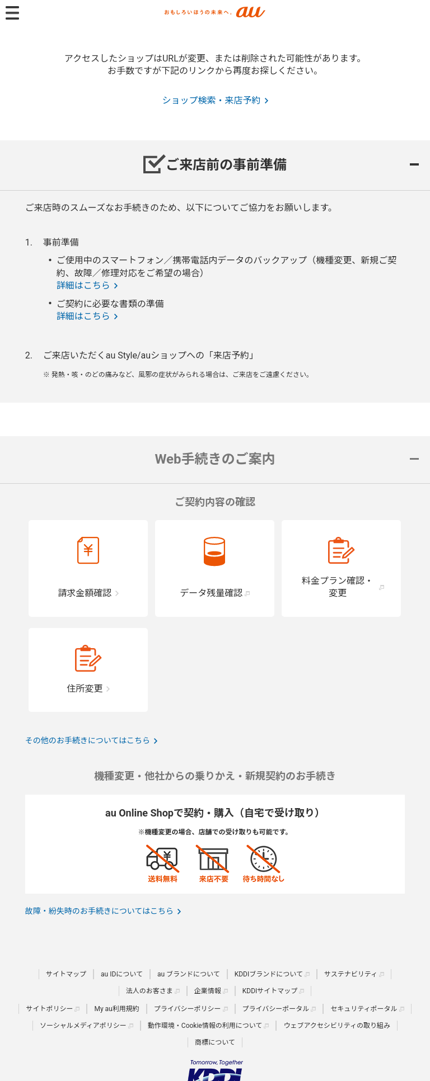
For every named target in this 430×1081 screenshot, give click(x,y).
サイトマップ (66, 974)
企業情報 (207, 991)
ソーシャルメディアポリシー (83, 1026)
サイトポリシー (49, 1009)
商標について (215, 1042)
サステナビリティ (350, 974)
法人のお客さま (149, 991)
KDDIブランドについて (269, 974)
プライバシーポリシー (187, 1009)
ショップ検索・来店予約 (211, 100)
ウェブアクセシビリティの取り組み (336, 1026)
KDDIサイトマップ (270, 991)
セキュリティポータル (363, 1009)
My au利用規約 (116, 1009)
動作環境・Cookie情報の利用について (205, 1026)
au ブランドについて (188, 974)
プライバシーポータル (276, 1009)
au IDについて (122, 974)
